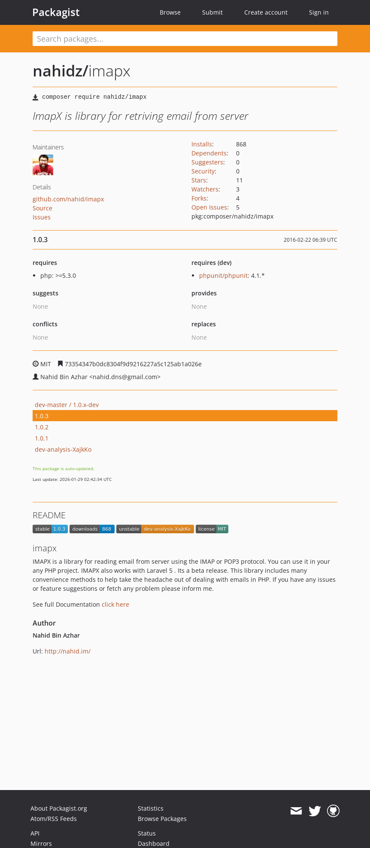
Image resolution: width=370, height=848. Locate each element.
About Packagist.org (58, 808)
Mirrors (41, 843)
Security (203, 171)
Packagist (56, 12)
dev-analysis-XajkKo (63, 449)
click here (115, 604)
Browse (170, 12)
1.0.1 (42, 438)
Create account (266, 12)
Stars (198, 180)
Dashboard (154, 843)
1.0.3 (42, 416)
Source (42, 208)
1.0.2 (42, 427)
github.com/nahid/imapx (68, 199)
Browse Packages (162, 819)
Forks (198, 198)
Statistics (151, 808)
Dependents (209, 153)
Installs (201, 144)
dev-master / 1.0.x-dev (67, 405)
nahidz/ (60, 70)
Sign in (319, 12)
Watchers (204, 189)
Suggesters (207, 162)
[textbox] (185, 38)
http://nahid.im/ (68, 651)
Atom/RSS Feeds (53, 819)
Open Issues (209, 207)
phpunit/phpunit (223, 275)
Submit (212, 12)
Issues (42, 217)
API (34, 833)
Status (147, 833)
